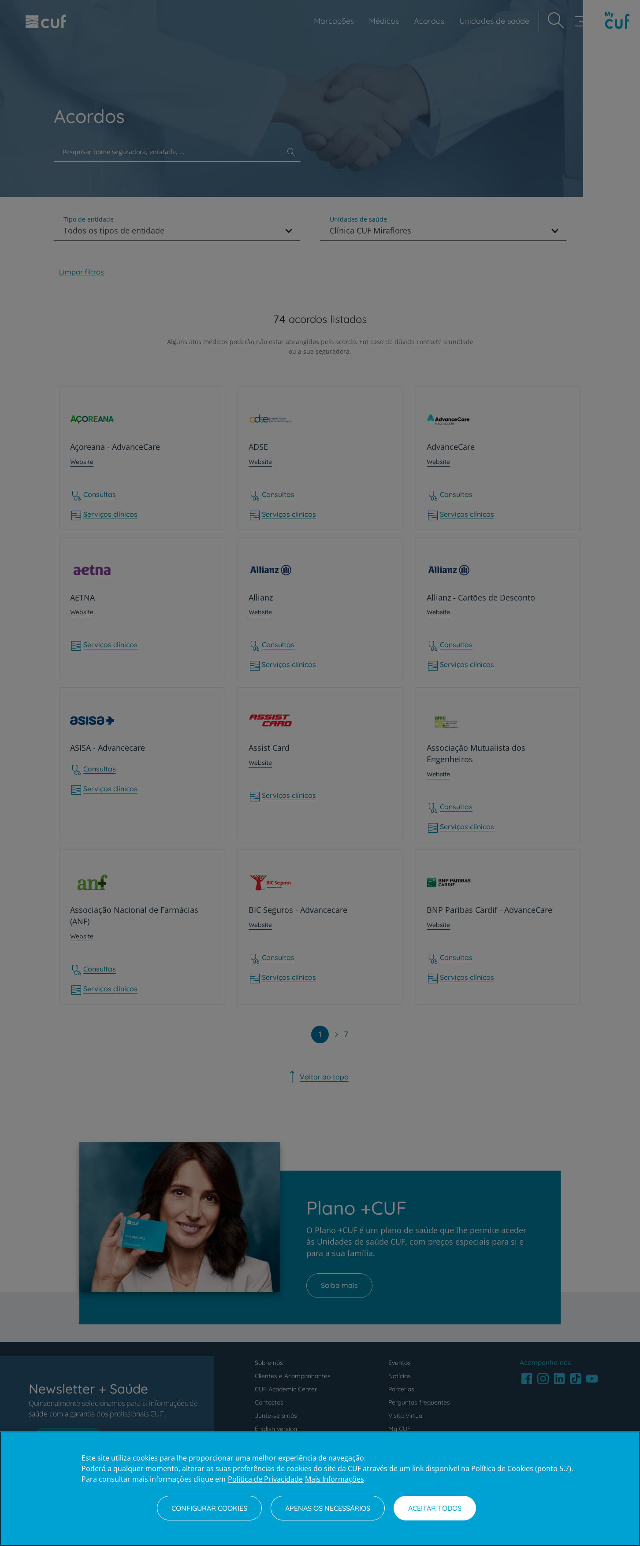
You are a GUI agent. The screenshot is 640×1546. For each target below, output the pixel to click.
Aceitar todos (434, 1508)
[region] (320, 1488)
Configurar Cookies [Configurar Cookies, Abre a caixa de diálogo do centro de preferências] (209, 1508)
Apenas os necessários (327, 1508)
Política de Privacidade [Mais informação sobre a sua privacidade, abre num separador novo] (265, 1479)
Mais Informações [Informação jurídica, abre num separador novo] (334, 1479)
